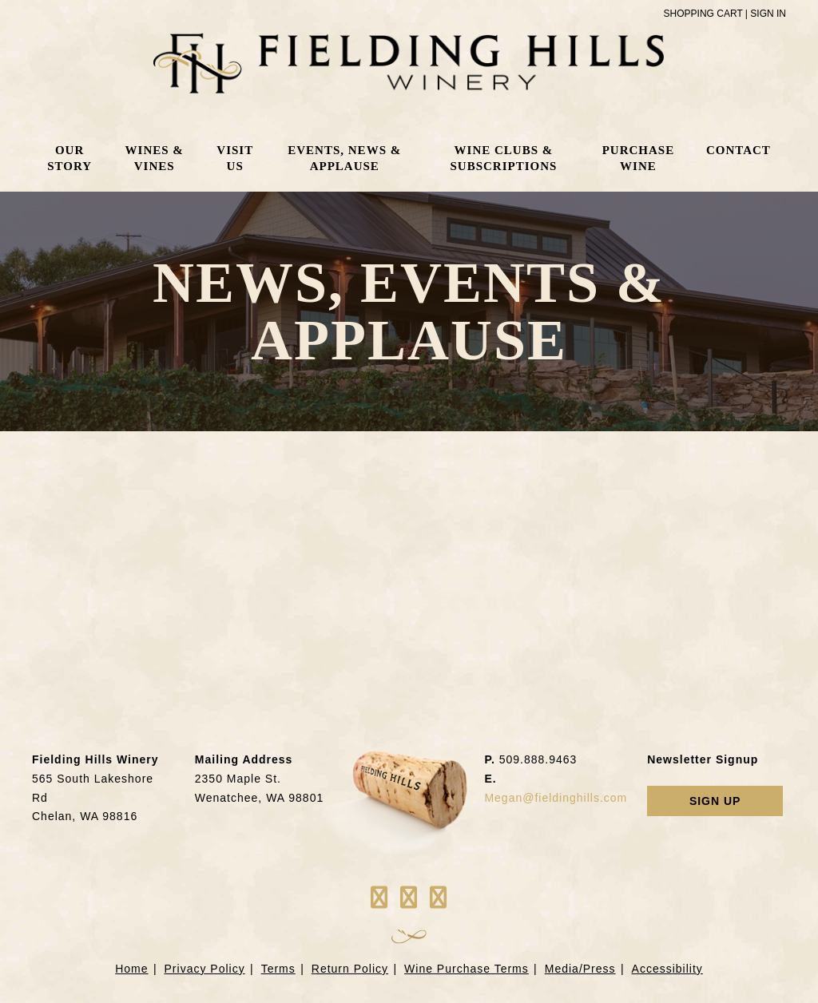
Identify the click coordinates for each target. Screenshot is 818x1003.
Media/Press (580, 968)
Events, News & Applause (344, 159)
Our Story (70, 159)
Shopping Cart (703, 13)
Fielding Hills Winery (409, 63)
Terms (278, 968)
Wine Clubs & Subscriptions (502, 159)
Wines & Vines (154, 159)
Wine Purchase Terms (466, 968)
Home (131, 968)
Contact (737, 151)
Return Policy (350, 968)
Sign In (768, 13)
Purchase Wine (638, 159)
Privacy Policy (205, 968)
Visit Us (235, 159)
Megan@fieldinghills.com (555, 797)
